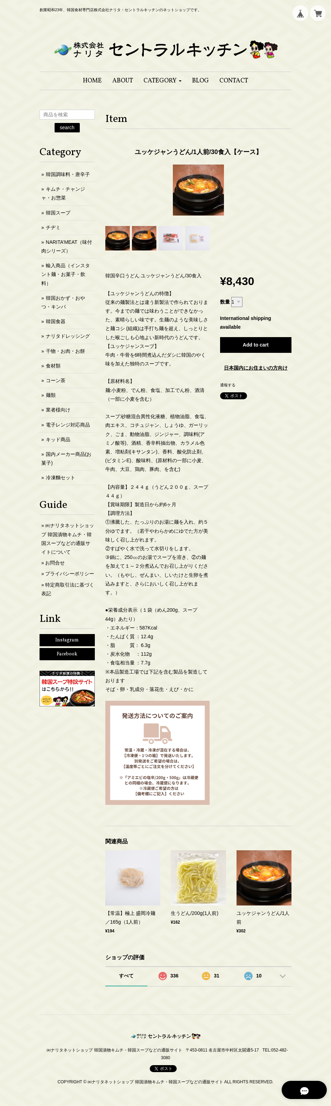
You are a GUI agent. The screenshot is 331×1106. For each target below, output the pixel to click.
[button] (162, 81)
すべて (126, 975)
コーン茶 (55, 380)
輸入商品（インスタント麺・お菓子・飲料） (65, 274)
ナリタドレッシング (68, 336)
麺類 (51, 395)
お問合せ (55, 563)
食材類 (53, 366)
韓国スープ (58, 213)
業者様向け (58, 410)
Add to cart (256, 345)
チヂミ (53, 227)
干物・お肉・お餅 (65, 351)
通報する (227, 385)
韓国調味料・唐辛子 (68, 174)
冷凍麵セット (60, 477)
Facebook (67, 654)
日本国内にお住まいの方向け (256, 368)
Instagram (67, 640)
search (67, 127)
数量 (225, 302)
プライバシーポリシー (69, 573)
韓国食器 (55, 321)
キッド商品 (58, 439)
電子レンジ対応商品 (68, 425)
